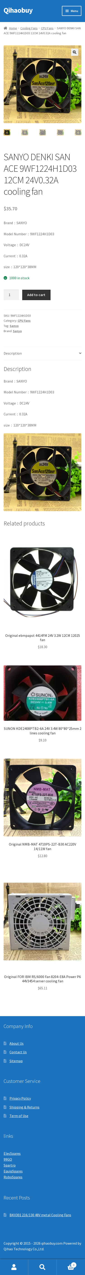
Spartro (10, 1165)
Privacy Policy (20, 1098)
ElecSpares (12, 1153)
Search (42, 1267)
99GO (8, 1159)
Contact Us (18, 1052)
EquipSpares (13, 1171)
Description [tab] (13, 353)
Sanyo (14, 326)
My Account (14, 1267)
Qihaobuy (18, 10)
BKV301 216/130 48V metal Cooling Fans (40, 1215)
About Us (17, 1043)
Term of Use (19, 1115)
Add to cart (36, 294)
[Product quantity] (11, 295)
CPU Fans (47, 28)
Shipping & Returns (24, 1107)
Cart (67, 1264)
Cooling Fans (29, 28)
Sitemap (16, 1061)
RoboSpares (13, 1177)
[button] (74, 52)
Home (13, 28)
